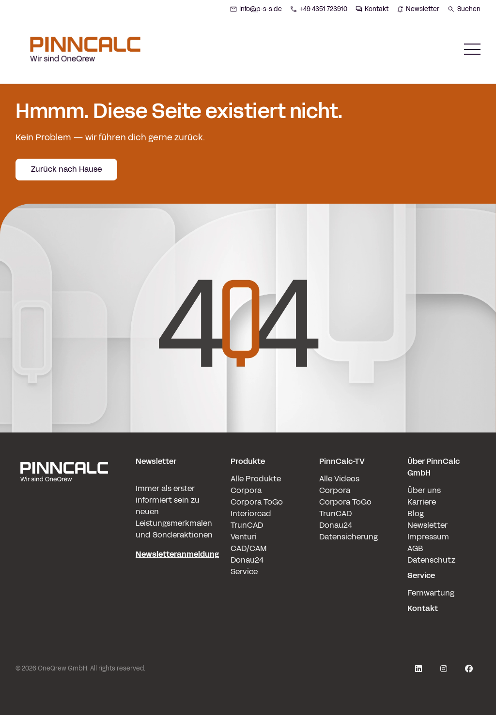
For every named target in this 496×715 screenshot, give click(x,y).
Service (244, 571)
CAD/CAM (249, 548)
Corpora (246, 490)
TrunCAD (247, 525)
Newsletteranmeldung (177, 554)
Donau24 (247, 560)
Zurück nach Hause (66, 169)
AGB (415, 548)
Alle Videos (339, 478)
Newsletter (427, 525)
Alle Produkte (256, 478)
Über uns (424, 490)
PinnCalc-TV (342, 461)
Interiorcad (251, 513)
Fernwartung (430, 592)
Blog (415, 513)
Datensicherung (348, 536)
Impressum (428, 536)
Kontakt (422, 608)
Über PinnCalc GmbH (433, 467)
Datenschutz (431, 560)
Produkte (248, 461)
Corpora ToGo (257, 501)
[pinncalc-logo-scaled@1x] (64, 535)
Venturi (244, 536)
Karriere (421, 501)
